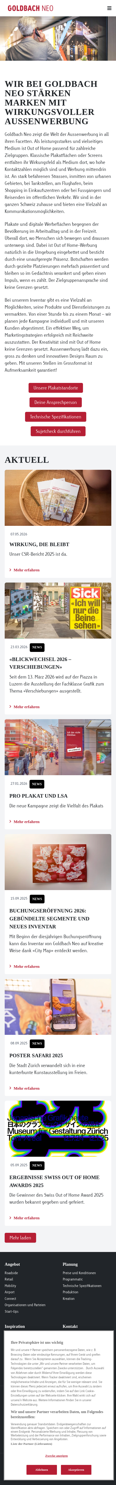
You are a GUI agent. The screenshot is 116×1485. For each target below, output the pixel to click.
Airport (10, 1292)
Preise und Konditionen (79, 1273)
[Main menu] (83, 8)
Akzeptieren (76, 1469)
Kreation (69, 1298)
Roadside (11, 1273)
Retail (9, 1279)
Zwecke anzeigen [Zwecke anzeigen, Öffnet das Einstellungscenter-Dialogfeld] (56, 1455)
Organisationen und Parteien (25, 1305)
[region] (59, 1405)
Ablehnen (41, 1469)
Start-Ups (12, 1311)
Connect (10, 1298)
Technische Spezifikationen (82, 1285)
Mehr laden (20, 1238)
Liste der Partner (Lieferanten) (31, 1444)
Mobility (10, 1285)
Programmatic (73, 1279)
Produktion (70, 1292)
